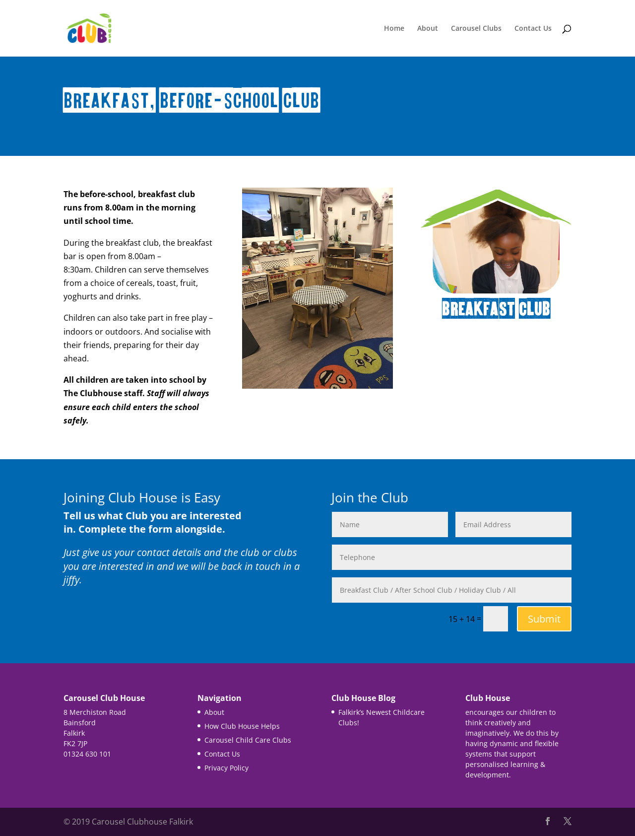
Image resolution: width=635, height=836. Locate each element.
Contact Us (533, 29)
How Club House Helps (242, 726)
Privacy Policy (226, 767)
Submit (544, 619)
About (427, 29)
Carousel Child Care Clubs (247, 740)
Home (394, 29)
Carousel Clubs (476, 29)
